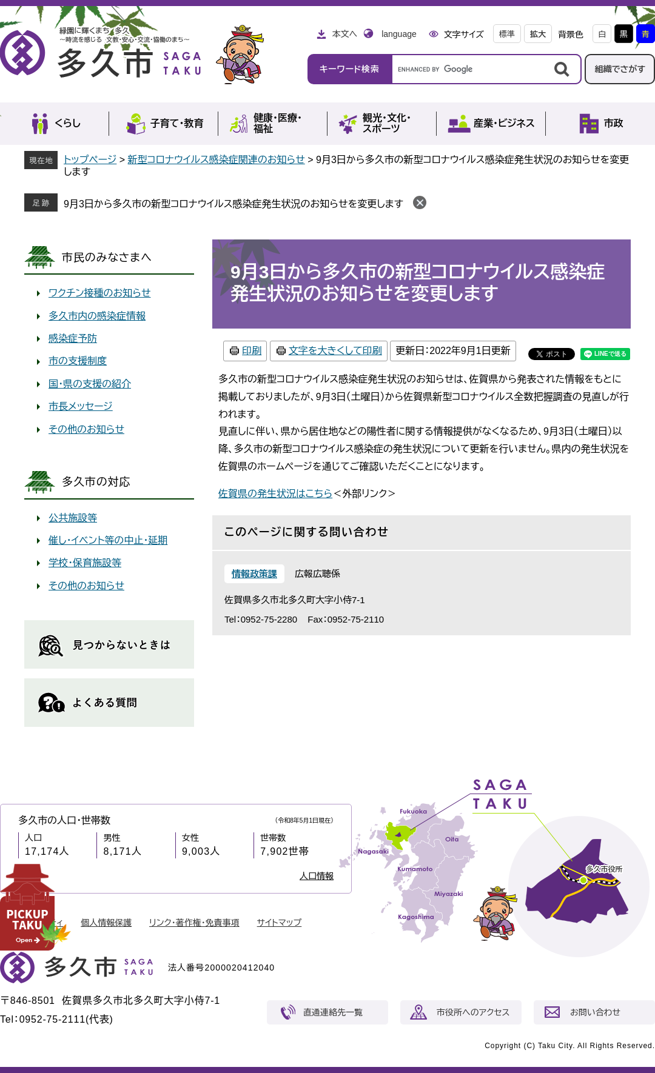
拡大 (538, 34)
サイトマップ (279, 923)
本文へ (344, 34)
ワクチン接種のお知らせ (99, 293)
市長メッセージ (81, 406)
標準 (507, 34)
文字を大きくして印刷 (335, 351)
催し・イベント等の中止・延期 (108, 540)
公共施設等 (73, 518)
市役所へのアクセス (473, 1012)
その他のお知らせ (86, 429)
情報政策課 (254, 574)
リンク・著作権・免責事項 (194, 923)
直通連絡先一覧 (333, 1012)
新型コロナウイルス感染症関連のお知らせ (216, 160)
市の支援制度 (78, 361)
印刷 (251, 351)
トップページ (90, 160)
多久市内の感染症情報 (97, 316)
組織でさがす (619, 69)
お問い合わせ (595, 1012)
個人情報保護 (106, 923)
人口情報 (317, 876)
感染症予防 (73, 338)
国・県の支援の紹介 (90, 384)
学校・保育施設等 (85, 563)
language (399, 34)
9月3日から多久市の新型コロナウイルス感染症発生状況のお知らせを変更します (233, 204)
